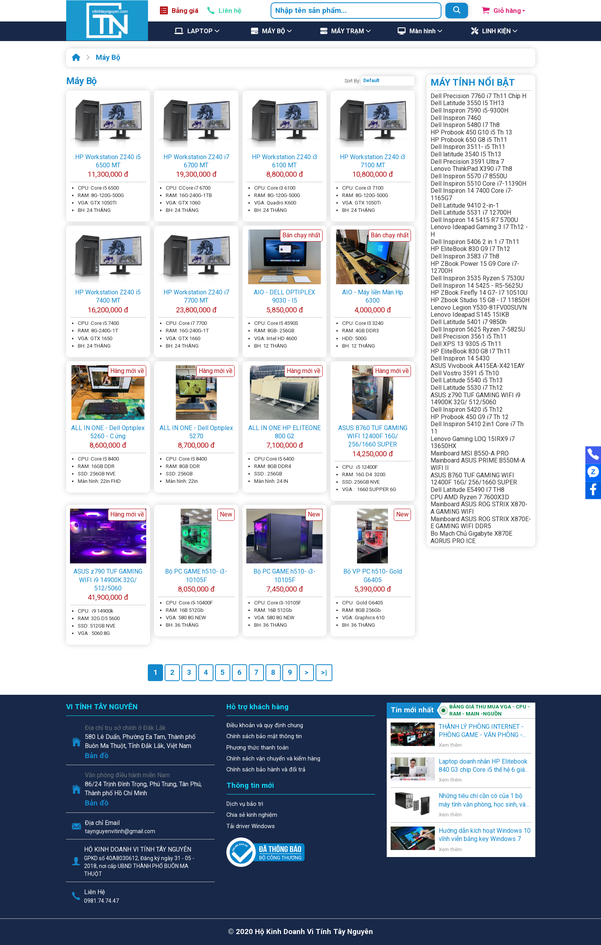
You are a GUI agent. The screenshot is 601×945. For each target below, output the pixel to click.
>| (324, 672)
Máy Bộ (108, 57)
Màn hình (422, 31)
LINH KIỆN (496, 31)
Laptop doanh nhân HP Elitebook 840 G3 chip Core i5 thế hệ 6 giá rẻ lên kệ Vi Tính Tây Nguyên (483, 766)
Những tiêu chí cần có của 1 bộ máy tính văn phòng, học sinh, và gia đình (482, 800)
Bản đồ (97, 755)
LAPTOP (200, 31)
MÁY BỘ (273, 31)
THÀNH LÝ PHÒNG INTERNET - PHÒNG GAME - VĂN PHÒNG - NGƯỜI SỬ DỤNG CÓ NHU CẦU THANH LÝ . (481, 731)
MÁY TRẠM (347, 31)
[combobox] (356, 10)
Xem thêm (450, 745)
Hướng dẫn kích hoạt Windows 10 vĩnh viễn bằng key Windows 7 (485, 835)
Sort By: (352, 81)
